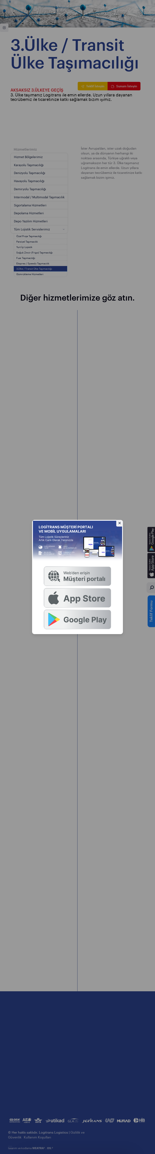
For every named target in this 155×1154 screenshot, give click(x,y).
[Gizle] (119, 523)
